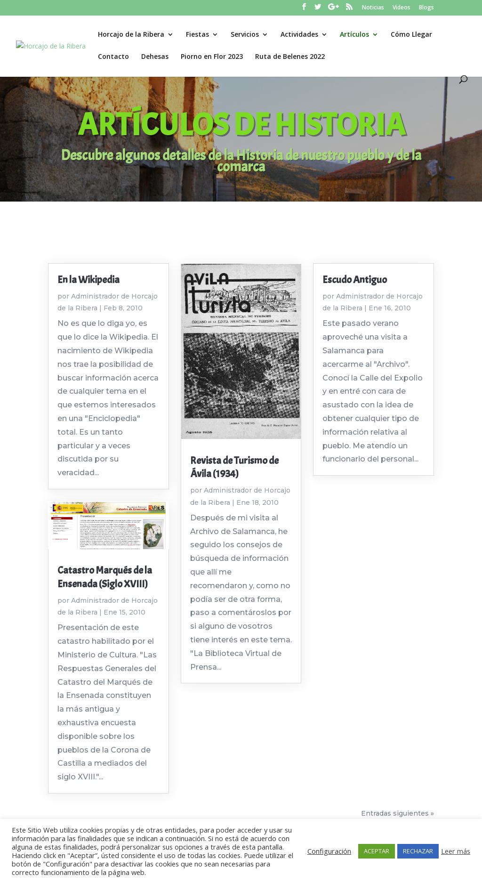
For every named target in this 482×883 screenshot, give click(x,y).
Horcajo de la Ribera (131, 35)
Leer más (455, 851)
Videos (401, 8)
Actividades (299, 35)
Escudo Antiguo (354, 279)
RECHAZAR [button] (418, 851)
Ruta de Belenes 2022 (290, 57)
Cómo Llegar (411, 35)
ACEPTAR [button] (376, 851)
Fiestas (197, 35)
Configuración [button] (329, 851)
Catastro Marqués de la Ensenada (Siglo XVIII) (104, 577)
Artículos (354, 35)
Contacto (113, 57)
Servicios (245, 35)
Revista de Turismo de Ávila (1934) (234, 467)
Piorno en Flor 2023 (212, 57)
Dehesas (155, 57)
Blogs (426, 8)
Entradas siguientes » (397, 813)
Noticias (373, 8)
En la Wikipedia (88, 279)
